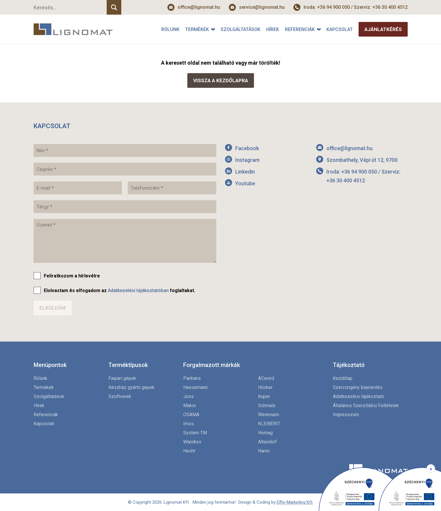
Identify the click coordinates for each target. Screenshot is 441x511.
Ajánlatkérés (383, 29)
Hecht (189, 451)
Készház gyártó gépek (131, 387)
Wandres (192, 442)
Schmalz (267, 405)
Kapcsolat (339, 29)
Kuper (264, 396)
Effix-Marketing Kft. (295, 502)
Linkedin (245, 172)
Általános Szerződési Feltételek (366, 405)
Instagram (247, 160)
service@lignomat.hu (262, 7)
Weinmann (268, 414)
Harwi (264, 451)
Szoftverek (119, 396)
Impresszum (346, 414)
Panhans (192, 378)
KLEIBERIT (269, 423)
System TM (195, 432)
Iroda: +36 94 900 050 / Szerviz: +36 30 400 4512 (356, 7)
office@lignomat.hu (199, 7)
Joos (188, 396)
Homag (265, 432)
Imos (188, 423)
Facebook (247, 148)
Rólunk (170, 29)
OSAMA (191, 414)
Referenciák (300, 29)
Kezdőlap (342, 378)
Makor (189, 405)
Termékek (197, 29)
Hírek (272, 29)
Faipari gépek (122, 378)
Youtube (245, 183)
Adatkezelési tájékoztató (358, 396)
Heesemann (195, 387)
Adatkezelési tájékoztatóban (138, 290)
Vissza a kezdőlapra (220, 80)
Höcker (265, 387)
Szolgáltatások (240, 29)
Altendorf (267, 442)
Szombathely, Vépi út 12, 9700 (361, 160)
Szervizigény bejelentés (358, 387)
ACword (266, 378)
